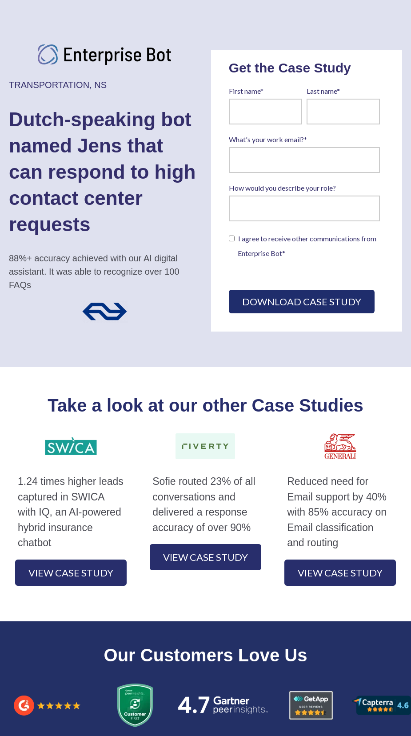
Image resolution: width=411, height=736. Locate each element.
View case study (70, 573)
